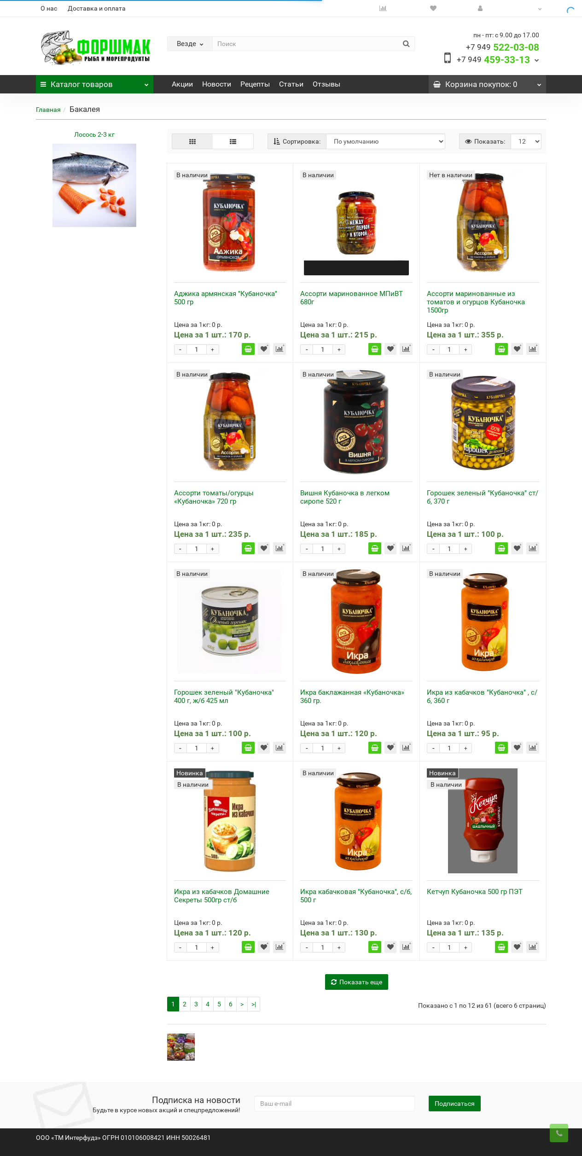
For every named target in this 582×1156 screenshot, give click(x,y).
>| (253, 1004)
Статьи (291, 84)
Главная (48, 109)
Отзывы (326, 84)
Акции (182, 84)
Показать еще (356, 982)
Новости (216, 84)
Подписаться (455, 1103)
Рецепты (255, 84)
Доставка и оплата (97, 8)
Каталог (94, 82)
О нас (49, 8)
